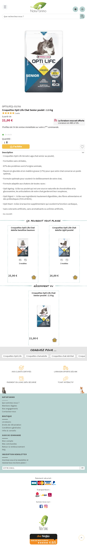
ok (82, 468)
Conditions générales (11, 427)
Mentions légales (9, 405)
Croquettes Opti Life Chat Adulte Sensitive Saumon (23, 228)
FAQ (4, 449)
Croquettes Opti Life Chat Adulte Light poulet (64, 228)
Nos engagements (10, 408)
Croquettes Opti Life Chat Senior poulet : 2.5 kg (43, 294)
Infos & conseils (9, 430)
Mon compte (7, 441)
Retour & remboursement (13, 446)
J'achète (16, 146)
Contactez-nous (9, 411)
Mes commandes (9, 444)
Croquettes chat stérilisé (63, 356)
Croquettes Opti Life (12, 356)
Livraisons (6, 422)
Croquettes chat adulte (36, 356)
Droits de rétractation (11, 425)
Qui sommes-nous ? (10, 403)
